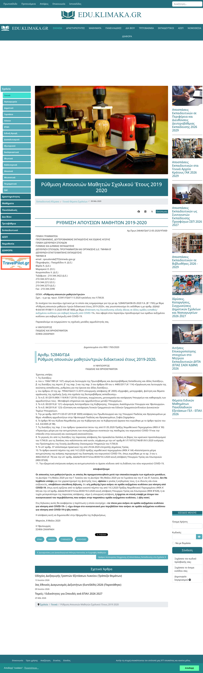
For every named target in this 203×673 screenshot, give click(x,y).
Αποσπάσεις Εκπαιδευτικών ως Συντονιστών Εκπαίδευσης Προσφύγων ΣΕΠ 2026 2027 (187, 216)
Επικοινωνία (59, 3)
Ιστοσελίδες (75, 3)
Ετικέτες (56, 660)
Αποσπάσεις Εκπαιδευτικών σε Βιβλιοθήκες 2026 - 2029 (185, 262)
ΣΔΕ (6, 190)
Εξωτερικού (9, 146)
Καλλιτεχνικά (10, 165)
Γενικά (7, 95)
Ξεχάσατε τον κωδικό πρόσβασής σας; (185, 560)
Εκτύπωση (162, 211)
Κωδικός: (177, 532)
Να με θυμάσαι (183, 543)
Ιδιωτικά (8, 158)
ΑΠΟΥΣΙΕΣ (81, 539)
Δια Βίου (130, 28)
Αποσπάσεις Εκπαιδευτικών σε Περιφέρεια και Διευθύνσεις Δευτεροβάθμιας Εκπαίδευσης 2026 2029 (184, 120)
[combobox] (187, 4)
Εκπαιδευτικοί (166, 28)
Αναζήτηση (46, 660)
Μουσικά (8, 171)
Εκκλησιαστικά (11, 152)
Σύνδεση (187, 550)
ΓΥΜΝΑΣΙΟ (66, 539)
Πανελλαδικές (113, 28)
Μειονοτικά (9, 177)
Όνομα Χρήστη (180, 521)
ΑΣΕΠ (181, 28)
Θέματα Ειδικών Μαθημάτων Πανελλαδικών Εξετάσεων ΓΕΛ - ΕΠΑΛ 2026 (187, 407)
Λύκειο (7, 120)
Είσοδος (66, 660)
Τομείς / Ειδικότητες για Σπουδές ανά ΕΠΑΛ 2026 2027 (68, 593)
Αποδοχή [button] (189, 668)
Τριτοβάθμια (146, 28)
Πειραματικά (10, 183)
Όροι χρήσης (32, 660)
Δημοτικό (8, 108)
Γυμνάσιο (8, 114)
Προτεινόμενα (28, 3)
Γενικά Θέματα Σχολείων (75, 201)
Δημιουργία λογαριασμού (183, 578)
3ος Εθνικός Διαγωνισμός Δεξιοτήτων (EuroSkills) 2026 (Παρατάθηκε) (78, 584)
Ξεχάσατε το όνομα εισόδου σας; (184, 569)
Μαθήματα (95, 28)
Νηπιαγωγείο (10, 101)
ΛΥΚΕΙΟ (51, 539)
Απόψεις (44, 3)
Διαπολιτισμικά (11, 139)
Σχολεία (57, 28)
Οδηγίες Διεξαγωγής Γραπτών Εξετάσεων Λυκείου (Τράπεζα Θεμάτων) (78, 575)
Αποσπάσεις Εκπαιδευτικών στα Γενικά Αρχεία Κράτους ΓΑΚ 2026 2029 (185, 169)
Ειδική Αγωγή (10, 133)
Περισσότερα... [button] (31, 668)
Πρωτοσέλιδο (10, 3)
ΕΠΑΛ (6, 127)
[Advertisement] (95, 60)
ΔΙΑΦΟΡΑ (127, 36)
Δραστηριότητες (75, 28)
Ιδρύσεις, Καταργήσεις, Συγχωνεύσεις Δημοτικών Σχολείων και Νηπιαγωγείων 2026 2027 (186, 307)
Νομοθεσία (8, 243)
